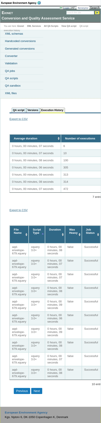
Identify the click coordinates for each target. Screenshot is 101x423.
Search (94, 8)
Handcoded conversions (20, 41)
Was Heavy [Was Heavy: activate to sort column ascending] (73, 231)
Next (37, 391)
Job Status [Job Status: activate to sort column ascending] (90, 231)
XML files (11, 93)
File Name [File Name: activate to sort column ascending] (18, 231)
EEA (21, 3)
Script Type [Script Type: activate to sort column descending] (37, 231)
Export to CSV (18, 119)
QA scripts (11, 78)
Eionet (20, 26)
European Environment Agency (26, 412)
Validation (11, 63)
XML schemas (14, 33)
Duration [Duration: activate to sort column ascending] (55, 229)
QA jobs (10, 71)
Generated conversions (20, 48)
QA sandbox (13, 85)
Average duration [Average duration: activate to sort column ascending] (25, 138)
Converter (11, 56)
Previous (22, 391)
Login (66, 8)
